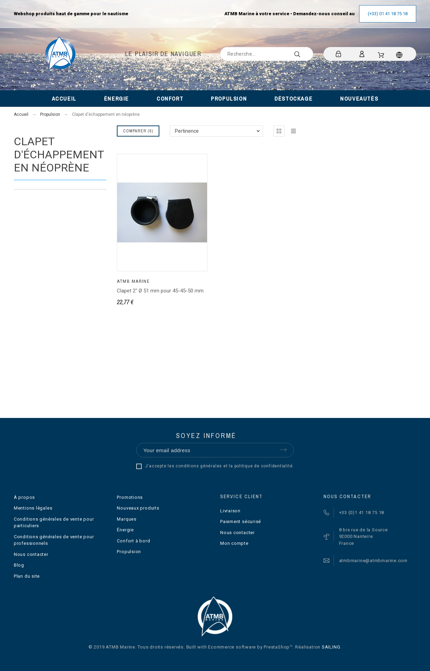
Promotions (130, 497)
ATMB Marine (133, 281)
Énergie (125, 529)
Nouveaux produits (138, 508)
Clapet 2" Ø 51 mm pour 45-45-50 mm (160, 291)
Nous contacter (31, 554)
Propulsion (129, 551)
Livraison (230, 510)
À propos (24, 497)
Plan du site (27, 576)
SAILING (331, 647)
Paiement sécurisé (240, 521)
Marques (126, 519)
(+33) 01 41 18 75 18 (388, 13)
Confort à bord (133, 540)
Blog (19, 565)
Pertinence (187, 131)
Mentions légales (33, 508)
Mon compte (234, 543)
